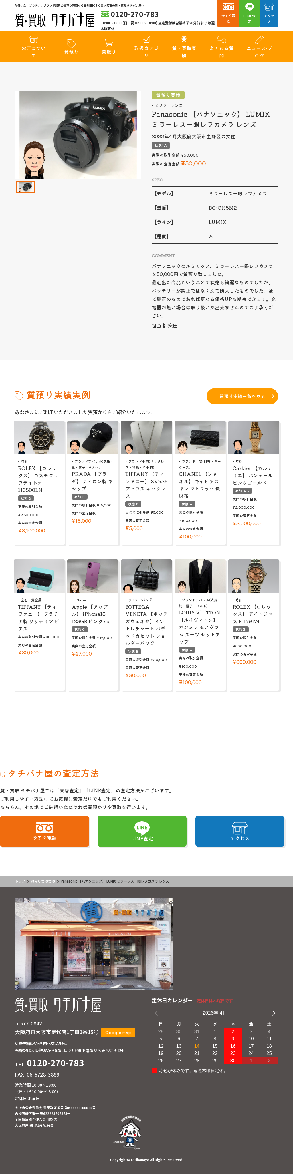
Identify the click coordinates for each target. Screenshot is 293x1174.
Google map (118, 1032)
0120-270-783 (55, 1062)
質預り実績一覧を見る (242, 396)
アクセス (269, 18)
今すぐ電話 (228, 18)
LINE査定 (249, 18)
